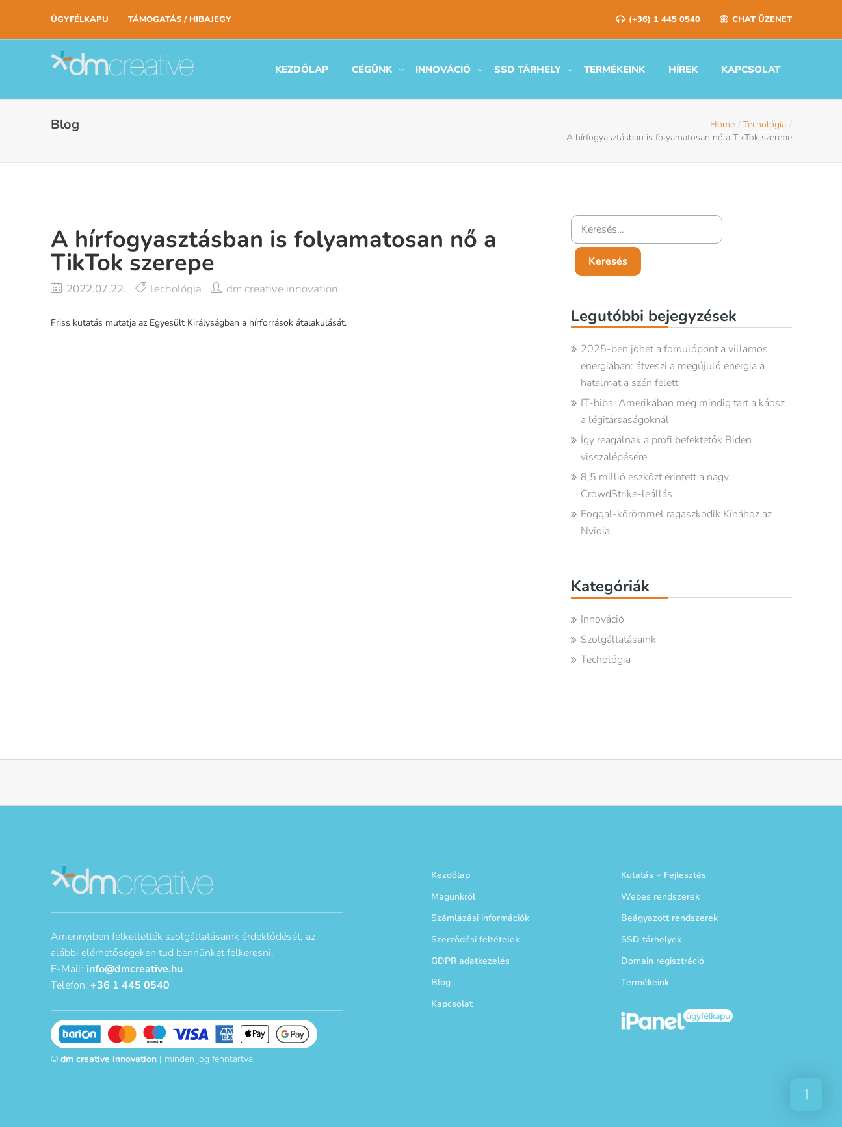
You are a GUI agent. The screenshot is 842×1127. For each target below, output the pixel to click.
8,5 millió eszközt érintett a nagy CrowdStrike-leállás (655, 485)
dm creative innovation (282, 288)
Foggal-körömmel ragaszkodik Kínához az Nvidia (676, 522)
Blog (441, 982)
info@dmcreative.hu (134, 969)
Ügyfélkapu (80, 19)
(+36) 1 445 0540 (658, 19)
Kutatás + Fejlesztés (663, 875)
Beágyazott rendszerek (669, 918)
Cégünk (372, 69)
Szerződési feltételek (475, 939)
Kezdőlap (301, 69)
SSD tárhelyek (651, 939)
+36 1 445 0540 (130, 985)
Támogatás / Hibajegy (179, 19)
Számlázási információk (480, 918)
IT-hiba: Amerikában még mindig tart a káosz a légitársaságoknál (683, 411)
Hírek (683, 69)
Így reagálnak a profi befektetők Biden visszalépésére (666, 448)
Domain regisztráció (662, 961)
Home (722, 124)
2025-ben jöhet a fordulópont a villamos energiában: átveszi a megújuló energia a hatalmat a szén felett (674, 366)
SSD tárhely (527, 69)
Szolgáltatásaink (618, 639)
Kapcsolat (750, 69)
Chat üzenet (756, 19)
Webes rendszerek (660, 896)
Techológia (764, 124)
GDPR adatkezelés (470, 961)
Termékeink (614, 69)
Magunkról (453, 896)
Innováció (443, 69)
